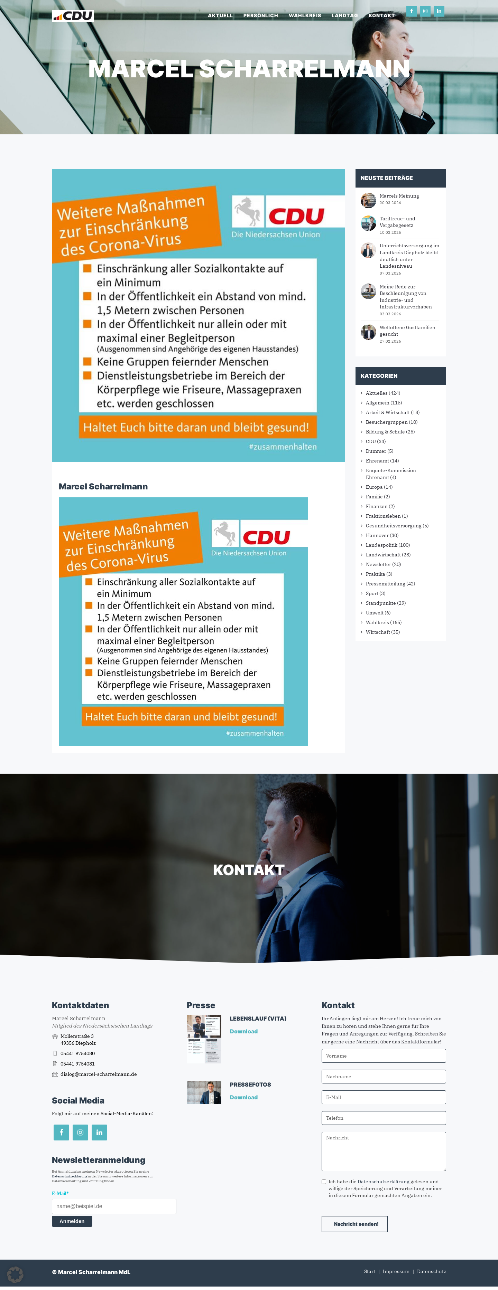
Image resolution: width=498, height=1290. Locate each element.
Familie (374, 497)
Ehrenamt (377, 461)
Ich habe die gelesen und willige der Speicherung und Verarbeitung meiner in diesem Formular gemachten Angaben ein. (382, 1188)
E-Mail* (60, 1193)
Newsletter (378, 564)
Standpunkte (381, 603)
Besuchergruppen (387, 422)
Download (244, 1031)
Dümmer (376, 451)
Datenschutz (431, 1271)
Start (369, 1271)
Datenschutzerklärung (69, 1176)
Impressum (396, 1271)
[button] (15, 1275)
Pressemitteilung (385, 584)
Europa (374, 487)
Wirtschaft (378, 632)
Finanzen (377, 506)
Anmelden (72, 1221)
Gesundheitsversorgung (394, 526)
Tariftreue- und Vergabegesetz (397, 222)
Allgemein (377, 403)
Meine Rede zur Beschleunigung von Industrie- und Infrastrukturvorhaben (406, 297)
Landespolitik (381, 545)
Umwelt (375, 613)
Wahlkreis (305, 15)
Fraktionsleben (383, 516)
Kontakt (382, 15)
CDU (371, 441)
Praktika (375, 574)
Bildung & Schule (385, 432)
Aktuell (220, 15)
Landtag (345, 15)
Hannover (377, 535)
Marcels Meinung (399, 196)
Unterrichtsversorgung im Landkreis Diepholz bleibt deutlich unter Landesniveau (409, 255)
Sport (372, 593)
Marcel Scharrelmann (103, 486)
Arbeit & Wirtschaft (388, 412)
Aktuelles (377, 393)
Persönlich (260, 15)
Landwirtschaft (383, 555)
